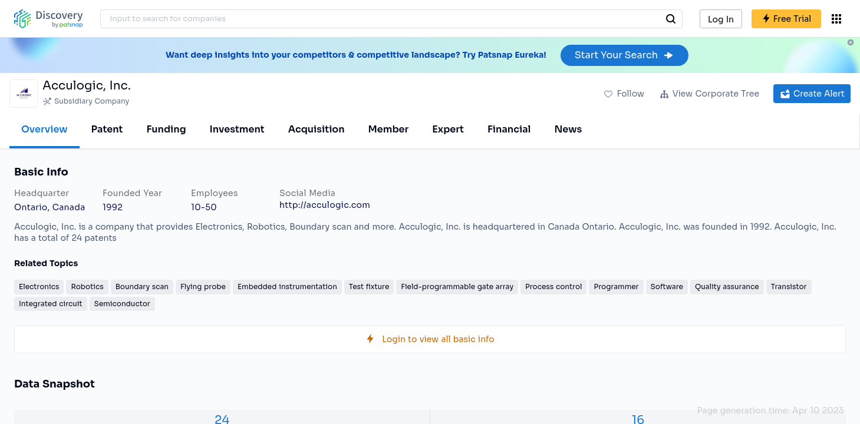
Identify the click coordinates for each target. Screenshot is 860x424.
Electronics (39, 286)
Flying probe (203, 286)
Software (667, 286)
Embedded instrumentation (287, 286)
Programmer (616, 286)
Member (388, 129)
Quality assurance (727, 286)
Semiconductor (122, 303)
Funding (166, 129)
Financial (509, 129)
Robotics (87, 286)
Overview (44, 129)
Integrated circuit (51, 303)
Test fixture (369, 286)
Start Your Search (624, 55)
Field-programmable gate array (457, 286)
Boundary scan (142, 286)
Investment (237, 129)
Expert (448, 129)
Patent (107, 129)
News (568, 129)
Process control (553, 286)
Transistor (789, 286)
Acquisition (316, 129)
